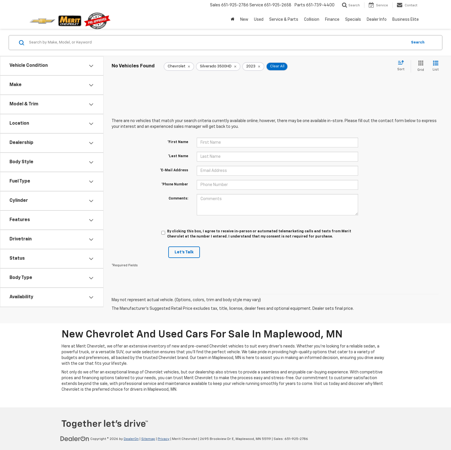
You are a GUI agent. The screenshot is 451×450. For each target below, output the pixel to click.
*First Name (177, 142)
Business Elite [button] (405, 20)
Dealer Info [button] (377, 20)
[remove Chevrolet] (179, 66)
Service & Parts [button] (283, 20)
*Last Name (178, 156)
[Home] (232, 19)
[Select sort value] (402, 66)
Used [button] (258, 20)
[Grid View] (419, 66)
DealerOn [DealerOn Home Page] (131, 439)
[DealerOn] (74, 439)
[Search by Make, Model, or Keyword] (217, 43)
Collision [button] (311, 20)
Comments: (178, 198)
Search (418, 42)
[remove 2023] (253, 66)
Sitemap (148, 439)
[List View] (435, 66)
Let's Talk (184, 252)
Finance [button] (332, 20)
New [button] (244, 20)
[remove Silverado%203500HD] (218, 66)
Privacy (163, 439)
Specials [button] (353, 20)
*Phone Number (174, 184)
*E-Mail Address (174, 170)
